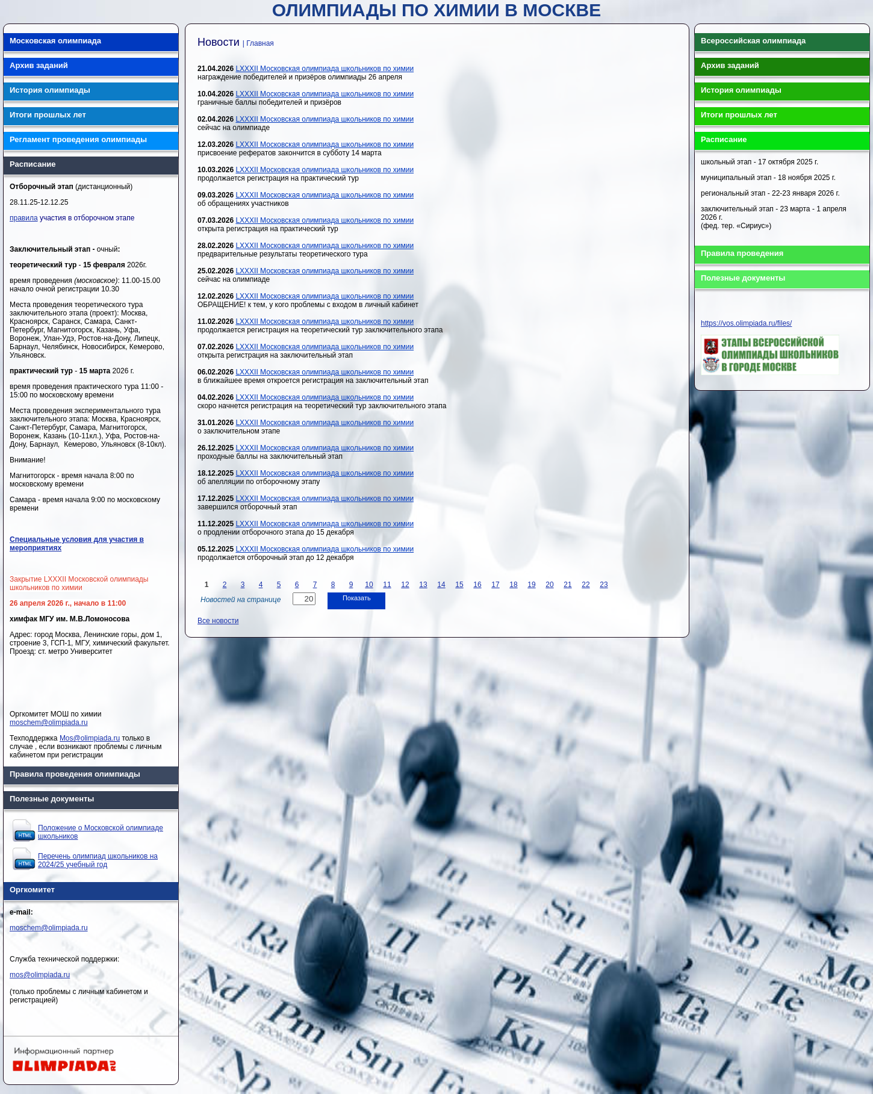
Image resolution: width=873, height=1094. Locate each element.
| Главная (258, 43)
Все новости (217, 621)
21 (567, 584)
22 (585, 584)
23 (603, 584)
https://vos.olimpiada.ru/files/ (746, 323)
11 (387, 584)
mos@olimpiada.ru (40, 975)
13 (423, 584)
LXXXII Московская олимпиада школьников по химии (324, 68)
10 (369, 584)
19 (531, 584)
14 (441, 584)
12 (405, 584)
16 (477, 584)
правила (24, 218)
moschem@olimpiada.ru (49, 722)
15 (459, 584)
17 (495, 584)
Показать (357, 597)
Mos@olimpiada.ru (90, 738)
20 (549, 584)
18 (513, 584)
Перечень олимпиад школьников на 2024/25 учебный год (98, 860)
